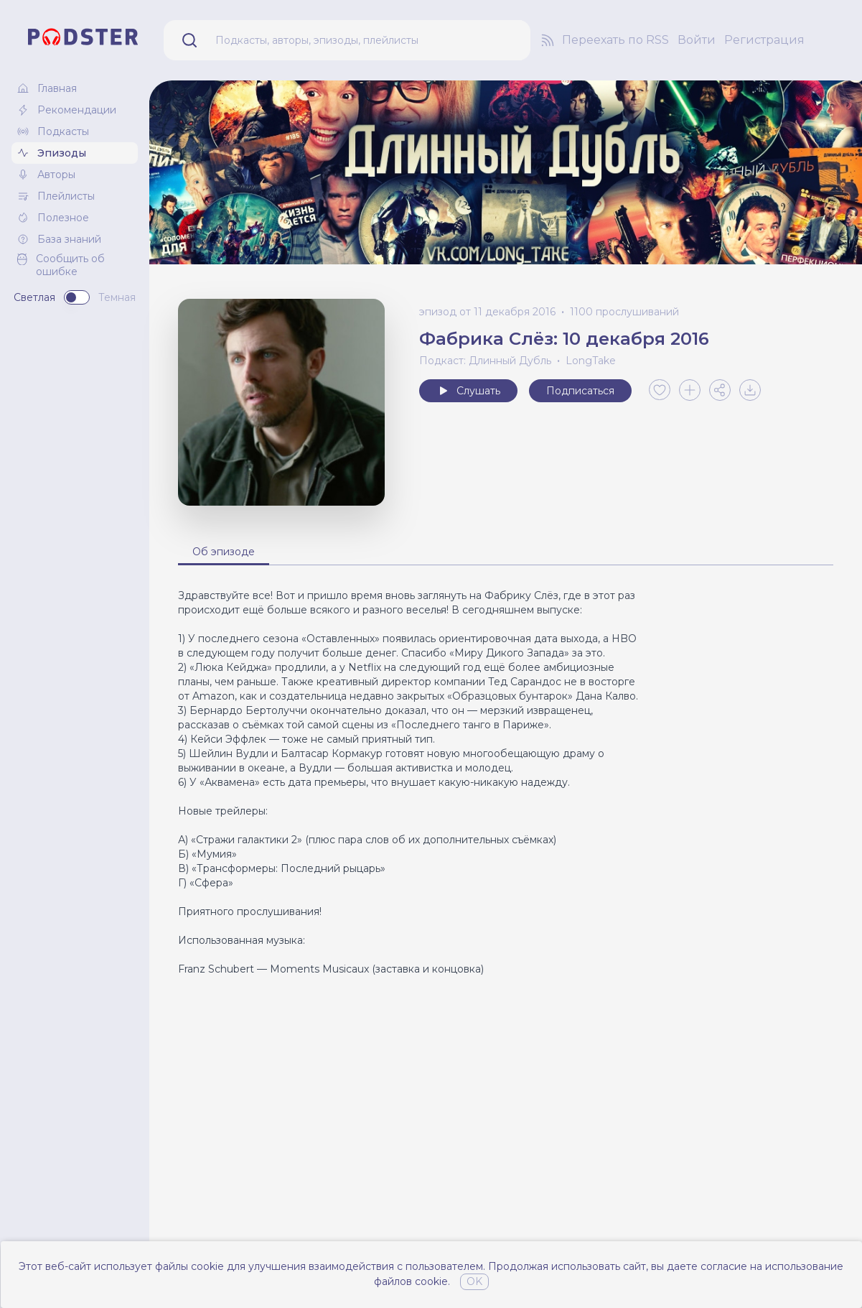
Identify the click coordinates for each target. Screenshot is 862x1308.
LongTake (591, 360)
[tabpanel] (505, 782)
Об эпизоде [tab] (223, 551)
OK (474, 1281)
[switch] (77, 297)
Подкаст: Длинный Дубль (485, 360)
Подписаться (580, 390)
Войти (697, 40)
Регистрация (764, 40)
